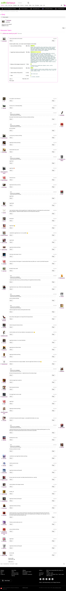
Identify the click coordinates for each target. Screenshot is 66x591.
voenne (4, 212)
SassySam (4, 486)
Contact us (3, 574)
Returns (2, 571)
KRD (4, 403)
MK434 (4, 382)
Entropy (4, 256)
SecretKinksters (4, 396)
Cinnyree (4, 420)
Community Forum (6, 11)
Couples (26, 5)
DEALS (2, 5)
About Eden (14, 570)
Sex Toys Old (12, 11)
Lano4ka (4, 205)
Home (2, 11)
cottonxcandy (4, 242)
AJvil (62, 194)
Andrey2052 (4, 472)
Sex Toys (10, 5)
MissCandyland (4, 180)
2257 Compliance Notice (57, 587)
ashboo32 (4, 541)
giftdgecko (62, 371)
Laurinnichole (4, 493)
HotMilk (4, 389)
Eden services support (27, 571)
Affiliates (24, 570)
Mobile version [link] (25, 587)
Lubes (41, 5)
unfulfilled (4, 263)
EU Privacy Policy (15, 574)
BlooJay (4, 108)
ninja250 (4, 327)
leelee (62, 126)
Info (44, 5)
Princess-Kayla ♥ (4, 235)
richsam (62, 296)
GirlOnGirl (4, 515)
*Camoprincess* (4, 363)
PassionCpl (4, 349)
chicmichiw (4, 524)
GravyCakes (4, 152)
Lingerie (17, 11)
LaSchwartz (9, 20)
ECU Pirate (4, 187)
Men (18, 5)
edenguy (4, 342)
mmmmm (4, 458)
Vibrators (15, 5)
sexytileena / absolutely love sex (4, 533)
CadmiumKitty (4, 249)
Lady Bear (4, 270)
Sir (4, 100)
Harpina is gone (4, 479)
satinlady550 (62, 427)
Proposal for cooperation (27, 574)
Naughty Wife (4, 555)
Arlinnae (4, 465)
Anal (33, 5)
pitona (4, 289)
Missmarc (62, 307)
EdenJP (4, 144)
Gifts (6, 5)
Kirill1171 (4, 548)
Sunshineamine (4, 137)
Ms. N (4, 220)
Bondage (37, 5)
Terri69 (4, 356)
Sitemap (13, 575)
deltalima (62, 447)
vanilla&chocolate (4, 335)
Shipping (2, 570)
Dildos (30, 5)
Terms (13, 571)
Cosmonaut (4, 508)
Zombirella (62, 115)
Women (22, 5)
